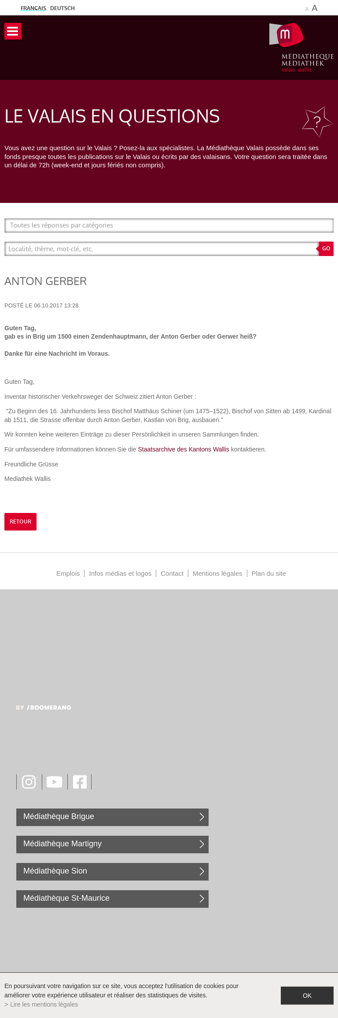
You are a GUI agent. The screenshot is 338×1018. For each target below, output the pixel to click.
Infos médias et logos (120, 573)
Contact (172, 573)
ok (307, 995)
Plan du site (269, 573)
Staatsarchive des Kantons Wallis (183, 449)
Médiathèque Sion (55, 870)
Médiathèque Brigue (58, 816)
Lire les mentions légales (44, 1004)
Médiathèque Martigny (62, 843)
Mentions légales (217, 573)
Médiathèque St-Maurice (66, 898)
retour (20, 521)
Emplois (68, 573)
